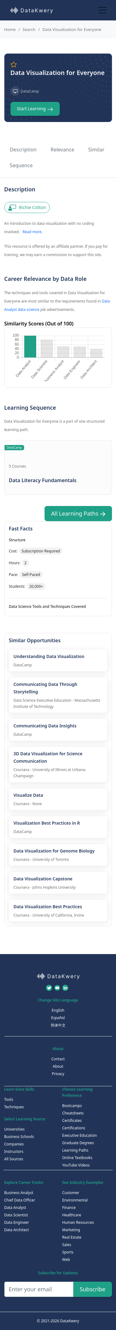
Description (23, 149)
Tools (8, 1099)
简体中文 (58, 1025)
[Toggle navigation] (102, 10)
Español (58, 1017)
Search (29, 29)
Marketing (71, 1229)
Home (10, 29)
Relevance (62, 149)
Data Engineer (16, 1222)
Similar (96, 149)
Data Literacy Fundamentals (43, 480)
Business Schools (19, 1136)
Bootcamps (72, 1105)
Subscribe (92, 1289)
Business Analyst (18, 1192)
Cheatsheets (73, 1113)
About (58, 1066)
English (58, 1010)
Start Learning (35, 109)
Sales (66, 1244)
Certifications (73, 1128)
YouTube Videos (76, 1165)
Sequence (21, 165)
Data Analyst (15, 1207)
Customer (70, 1192)
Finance (68, 1207)
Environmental (75, 1200)
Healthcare (71, 1215)
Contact (58, 1059)
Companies (14, 1144)
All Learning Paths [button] (78, 513)
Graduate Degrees (78, 1142)
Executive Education (79, 1135)
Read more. (33, 231)
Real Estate (71, 1237)
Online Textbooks (77, 1157)
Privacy (58, 1073)
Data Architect (16, 1229)
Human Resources (78, 1222)
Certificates (72, 1120)
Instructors (14, 1151)
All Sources (13, 1159)
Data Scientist (16, 1215)
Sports (67, 1252)
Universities (14, 1129)
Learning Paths (75, 1150)
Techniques (14, 1107)
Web (66, 1259)
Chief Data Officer (19, 1200)
